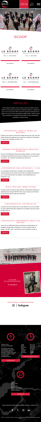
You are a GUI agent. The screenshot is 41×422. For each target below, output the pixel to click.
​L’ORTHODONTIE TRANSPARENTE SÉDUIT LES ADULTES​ (20, 221)
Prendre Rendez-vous (30, 356)
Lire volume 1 (31, 89)
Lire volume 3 (31, 63)
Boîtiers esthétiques (16, 387)
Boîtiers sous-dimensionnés (18, 388)
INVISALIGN (14, 386)
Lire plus (5, 142)
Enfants (13, 382)
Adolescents (14, 383)
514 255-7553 (5, 355)
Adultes (13, 384)
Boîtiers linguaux (15, 390)
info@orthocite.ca (6, 356)
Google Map (10, 360)
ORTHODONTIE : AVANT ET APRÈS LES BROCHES (20, 131)
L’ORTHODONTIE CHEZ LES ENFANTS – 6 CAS (20, 168)
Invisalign (20, 394)
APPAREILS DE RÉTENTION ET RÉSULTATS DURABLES (20, 150)
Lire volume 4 (10, 63)
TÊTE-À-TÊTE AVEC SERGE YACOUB (20, 187)
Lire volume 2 (10, 89)
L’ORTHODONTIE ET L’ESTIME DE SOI (20, 204)
